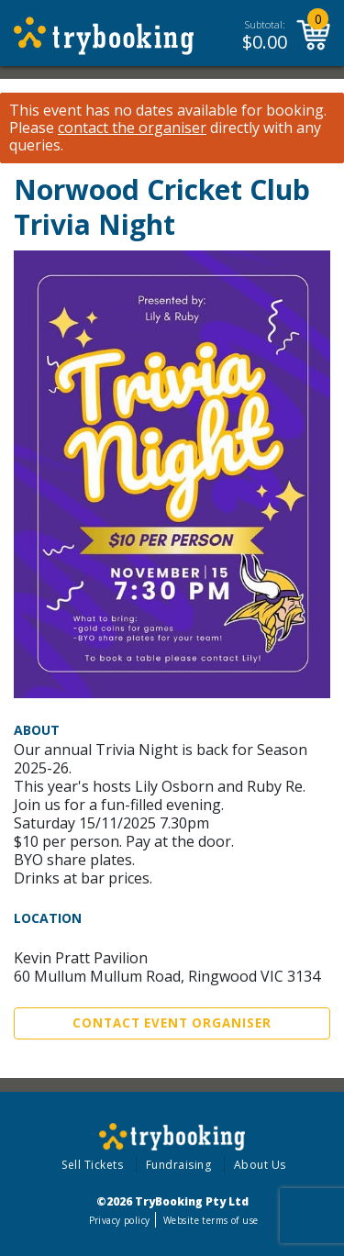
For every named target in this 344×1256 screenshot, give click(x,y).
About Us (260, 1165)
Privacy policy (119, 1220)
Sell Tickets (92, 1165)
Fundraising (179, 1165)
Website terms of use (210, 1220)
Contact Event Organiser (172, 1023)
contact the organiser (132, 128)
